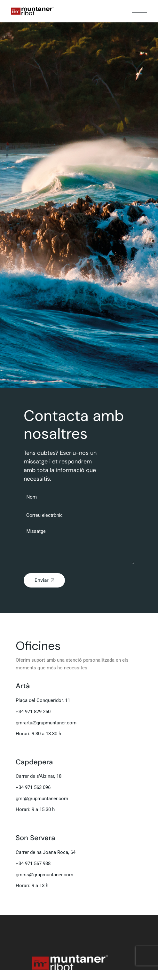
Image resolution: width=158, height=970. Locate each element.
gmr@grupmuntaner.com (42, 798)
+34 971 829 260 (33, 711)
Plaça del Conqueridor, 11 (43, 700)
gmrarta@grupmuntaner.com (46, 723)
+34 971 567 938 (33, 863)
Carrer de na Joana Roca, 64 (45, 852)
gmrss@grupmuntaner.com (44, 875)
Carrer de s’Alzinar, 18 (38, 776)
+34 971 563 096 (33, 787)
